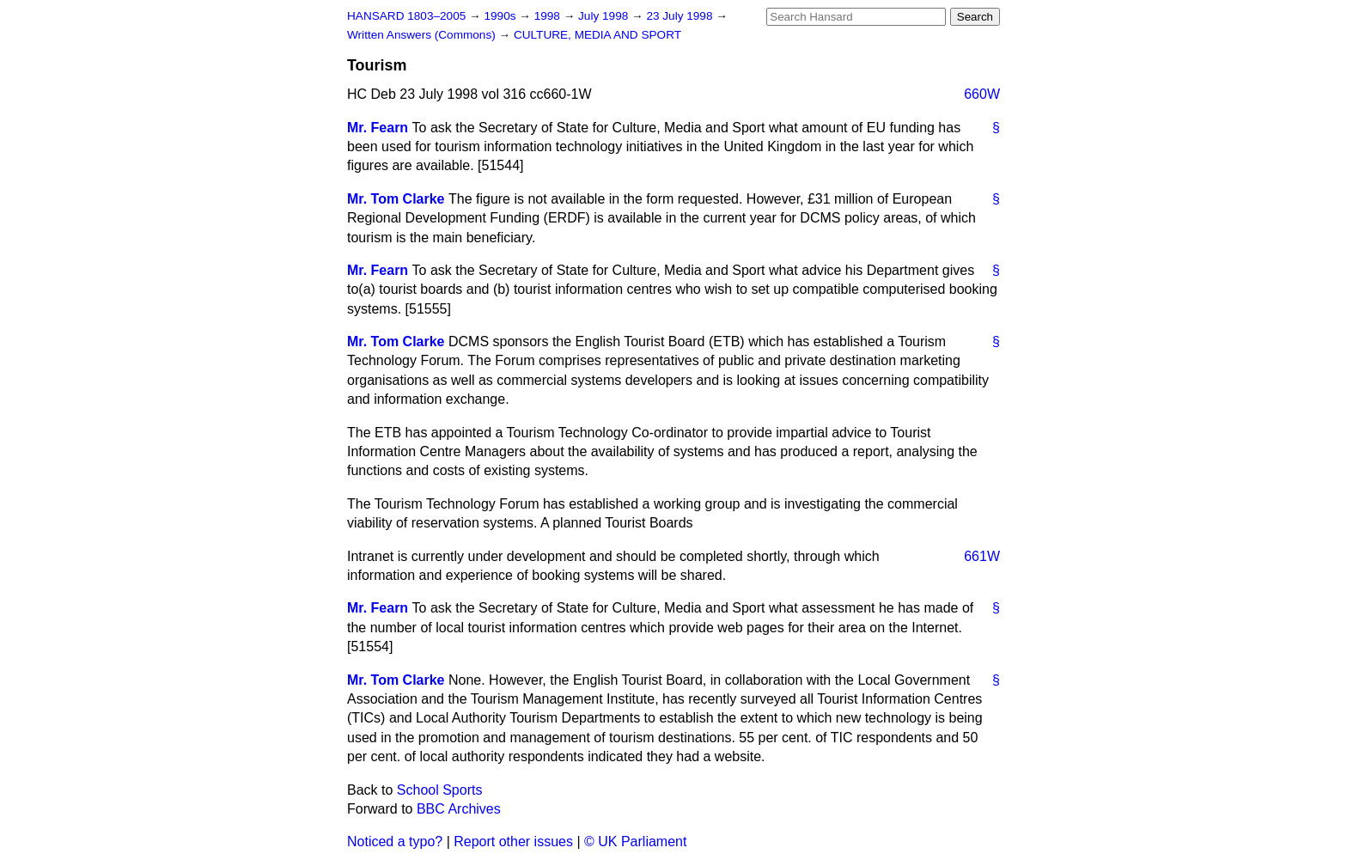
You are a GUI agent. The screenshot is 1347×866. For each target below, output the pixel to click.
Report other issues (513, 841)
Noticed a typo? (394, 841)
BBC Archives (459, 809)
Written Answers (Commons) (423, 34)
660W (982, 94)
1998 (549, 15)
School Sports (440, 790)
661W (982, 556)
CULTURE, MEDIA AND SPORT (597, 34)
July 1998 (604, 15)
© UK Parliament (635, 841)
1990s (501, 15)
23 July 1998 (681, 15)
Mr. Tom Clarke (396, 199)
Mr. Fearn (377, 127)
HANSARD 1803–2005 (406, 15)
